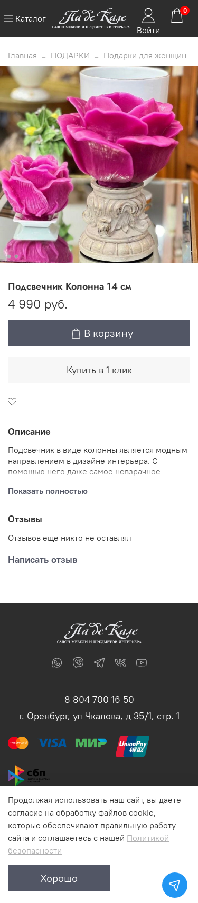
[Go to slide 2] (15, 256)
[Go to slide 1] (8, 256)
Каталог (24, 18)
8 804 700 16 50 (99, 699)
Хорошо (59, 878)
